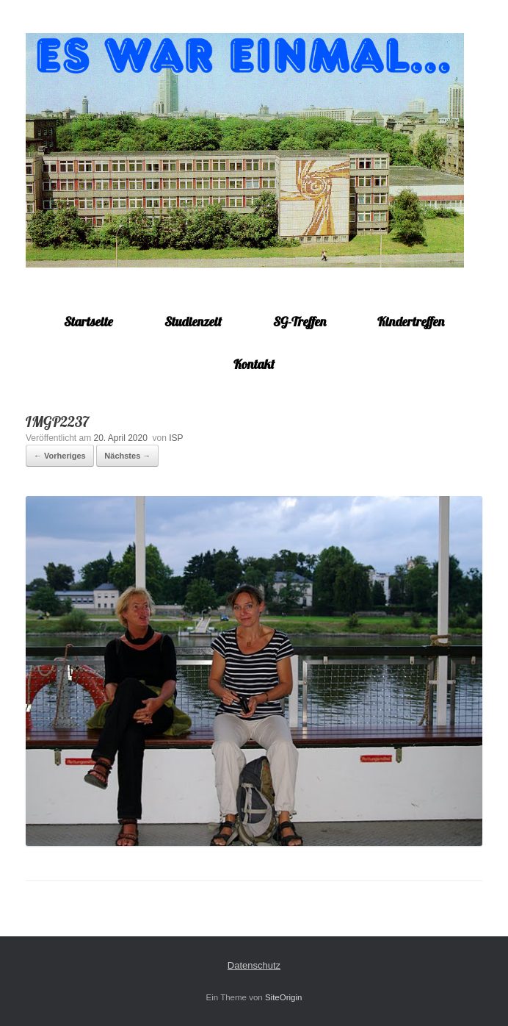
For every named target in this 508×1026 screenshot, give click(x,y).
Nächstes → (127, 455)
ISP (176, 438)
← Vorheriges (60, 455)
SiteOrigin (283, 997)
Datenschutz (254, 965)
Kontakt (254, 364)
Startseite (88, 321)
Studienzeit (193, 321)
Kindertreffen (410, 321)
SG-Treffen (299, 321)
